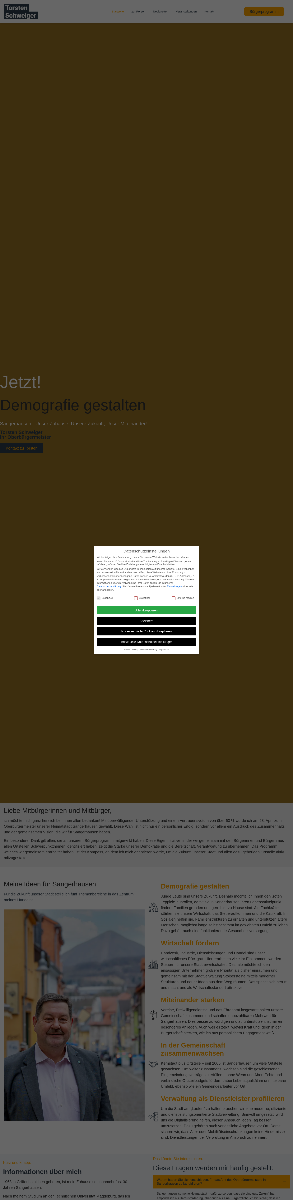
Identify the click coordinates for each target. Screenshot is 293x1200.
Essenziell (105, 597)
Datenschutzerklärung (109, 586)
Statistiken (142, 597)
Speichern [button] (146, 621)
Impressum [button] (164, 649)
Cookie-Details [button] (130, 649)
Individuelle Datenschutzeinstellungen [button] (146, 641)
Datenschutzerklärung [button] (148, 649)
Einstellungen (174, 586)
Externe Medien (183, 597)
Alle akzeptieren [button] (146, 610)
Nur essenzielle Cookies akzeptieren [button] (146, 631)
